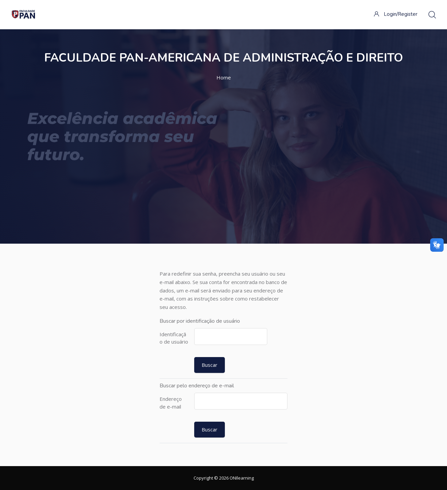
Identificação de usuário (174, 338)
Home (223, 77)
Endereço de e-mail (171, 402)
